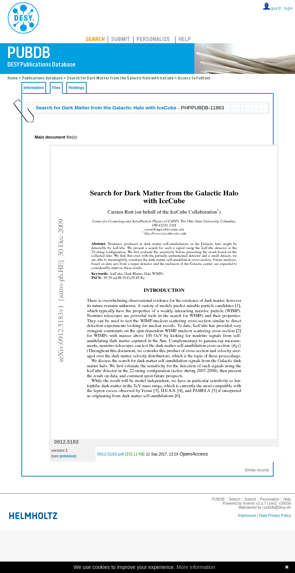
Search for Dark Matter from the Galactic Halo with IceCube (120, 78)
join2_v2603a (280, 503)
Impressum (247, 516)
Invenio (249, 503)
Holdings (76, 88)
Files (56, 88)
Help (184, 39)
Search (95, 39)
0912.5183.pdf (110, 454)
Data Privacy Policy (275, 516)
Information (34, 88)
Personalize (153, 39)
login (288, 9)
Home (12, 78)
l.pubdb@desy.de (277, 507)
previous (67, 456)
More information (196, 567)
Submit (120, 39)
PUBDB (56, 16)
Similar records (256, 470)
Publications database (42, 78)
